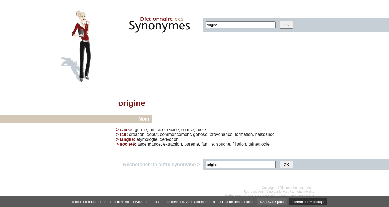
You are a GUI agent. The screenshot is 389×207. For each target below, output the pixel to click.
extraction (172, 144)
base (201, 129)
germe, (141, 129)
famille (207, 144)
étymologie (146, 139)
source (187, 129)
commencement (175, 134)
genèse (200, 134)
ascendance (149, 144)
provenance (221, 134)
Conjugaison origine (258, 195)
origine (281, 195)
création (137, 134)
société (127, 144)
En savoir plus (272, 202)
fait (123, 134)
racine (173, 129)
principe (157, 129)
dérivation (169, 139)
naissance (265, 134)
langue (127, 139)
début (152, 134)
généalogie (259, 144)
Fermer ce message (307, 202)
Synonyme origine (301, 195)
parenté (191, 144)
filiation (239, 144)
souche (223, 144)
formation (244, 134)
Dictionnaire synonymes (297, 188)
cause (126, 129)
